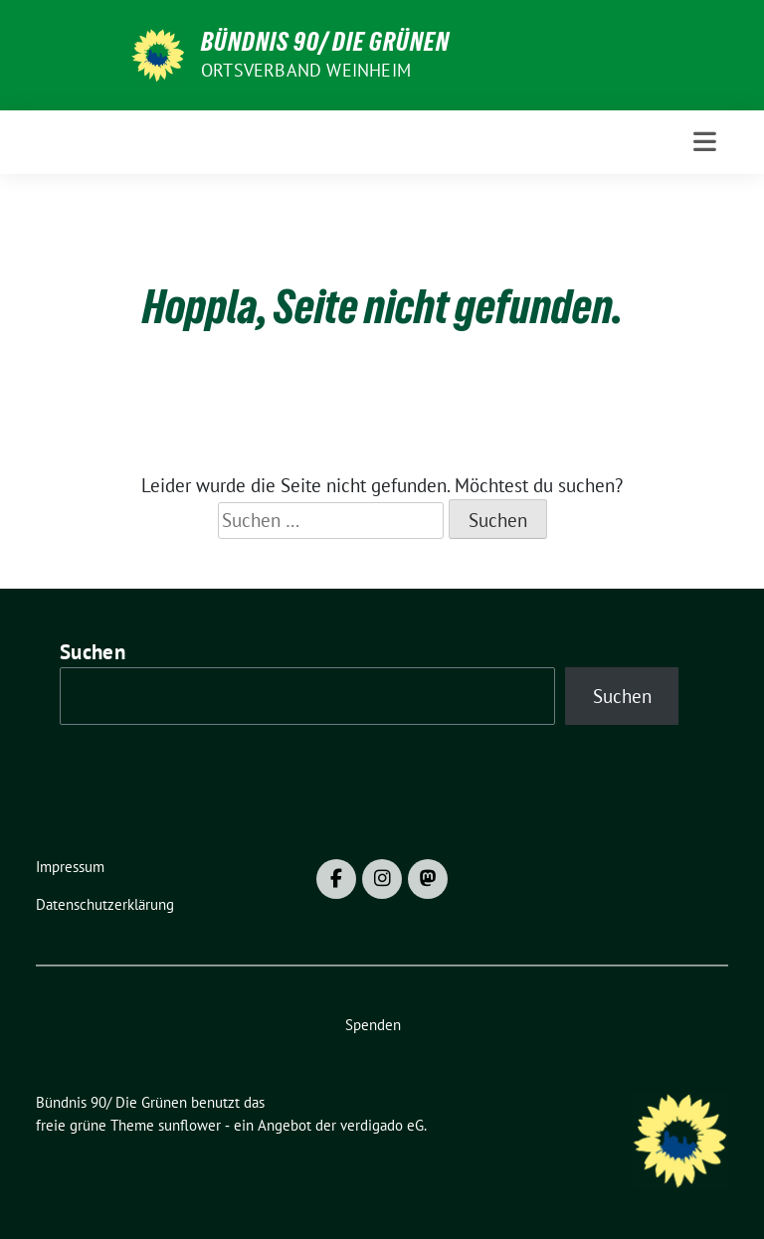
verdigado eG (382, 1125)
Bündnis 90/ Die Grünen (325, 42)
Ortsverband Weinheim (306, 70)
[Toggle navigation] (704, 141)
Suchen (92, 651)
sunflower (189, 1125)
